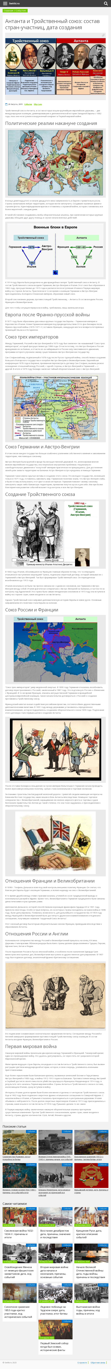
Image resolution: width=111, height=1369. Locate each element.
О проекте (82, 1362)
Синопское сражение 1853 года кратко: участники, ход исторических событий (18, 1312)
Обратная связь (98, 1362)
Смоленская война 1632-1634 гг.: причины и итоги (19, 1234)
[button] (103, 35)
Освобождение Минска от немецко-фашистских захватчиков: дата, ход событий (19, 1272)
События (21, 10)
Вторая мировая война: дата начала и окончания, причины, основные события (54, 1272)
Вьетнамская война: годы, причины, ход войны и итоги (88, 1310)
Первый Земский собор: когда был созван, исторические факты (54, 1347)
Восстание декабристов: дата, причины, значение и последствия (55, 1234)
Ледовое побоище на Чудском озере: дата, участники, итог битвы (53, 1310)
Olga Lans (38, 104)
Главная (8, 10)
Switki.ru (14, 3)
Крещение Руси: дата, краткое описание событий (89, 1234)
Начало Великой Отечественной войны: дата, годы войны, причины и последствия (90, 1272)
